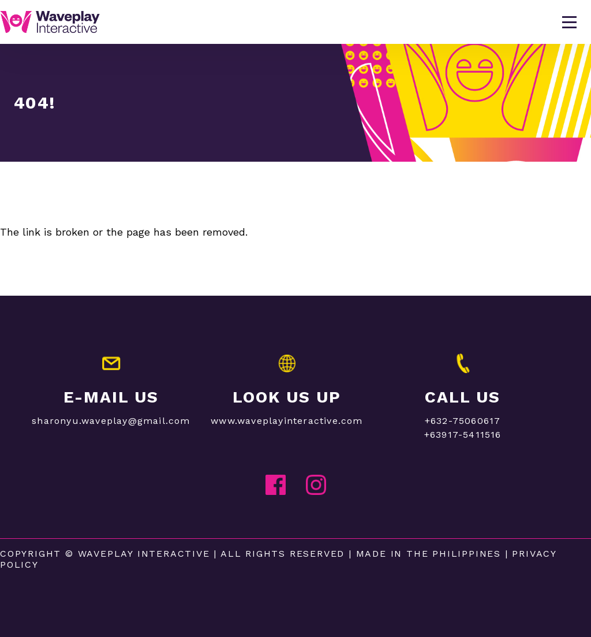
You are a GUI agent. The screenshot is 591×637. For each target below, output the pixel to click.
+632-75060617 (463, 420)
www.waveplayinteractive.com (286, 420)
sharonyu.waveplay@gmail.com (111, 420)
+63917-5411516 (463, 434)
